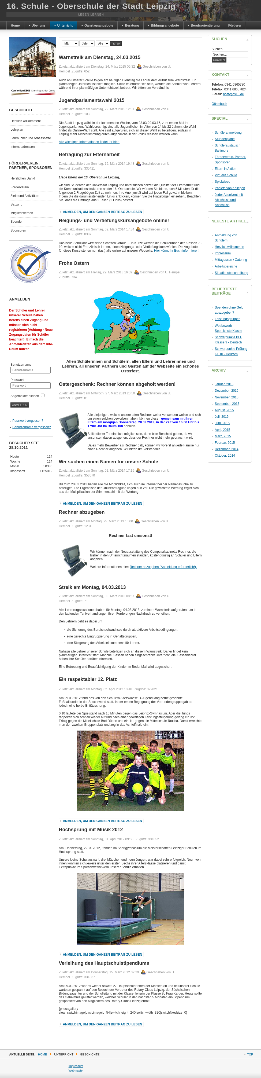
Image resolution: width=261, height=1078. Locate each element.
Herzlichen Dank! (22, 178)
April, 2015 (222, 430)
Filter (116, 43)
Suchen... (218, 49)
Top (250, 1054)
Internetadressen (22, 147)
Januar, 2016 (224, 384)
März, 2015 (223, 436)
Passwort (17, 380)
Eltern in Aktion (225, 169)
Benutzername (20, 364)
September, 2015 (227, 404)
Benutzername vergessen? (31, 427)
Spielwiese (222, 182)
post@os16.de (233, 94)
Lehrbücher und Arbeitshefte (30, 138)
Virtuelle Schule (226, 175)
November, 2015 (226, 397)
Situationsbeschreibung (231, 273)
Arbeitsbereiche (226, 266)
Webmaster (76, 1070)
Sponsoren (18, 230)
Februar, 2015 (225, 443)
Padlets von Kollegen (230, 188)
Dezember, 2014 (226, 449)
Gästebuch (219, 104)
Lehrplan (16, 129)
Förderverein (19, 187)
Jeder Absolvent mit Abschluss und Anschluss (229, 200)
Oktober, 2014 (225, 455)
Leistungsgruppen (227, 319)
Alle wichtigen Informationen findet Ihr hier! (89, 142)
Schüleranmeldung (228, 132)
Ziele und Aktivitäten (24, 196)
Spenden (16, 221)
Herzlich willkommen (229, 247)
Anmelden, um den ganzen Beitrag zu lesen (102, 212)
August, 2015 (224, 410)
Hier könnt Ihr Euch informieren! (176, 250)
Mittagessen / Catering (231, 260)
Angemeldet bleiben (24, 396)
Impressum (223, 253)
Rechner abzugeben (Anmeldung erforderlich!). (163, 567)
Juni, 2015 (222, 423)
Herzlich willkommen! (25, 121)
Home (42, 1054)
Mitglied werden (21, 213)
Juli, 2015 (222, 417)
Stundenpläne (225, 139)
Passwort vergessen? (27, 421)
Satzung (16, 204)
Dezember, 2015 (226, 391)
